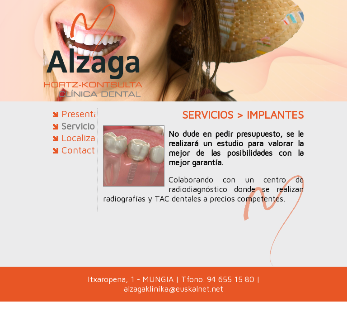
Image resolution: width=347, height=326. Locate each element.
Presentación (88, 113)
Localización (87, 137)
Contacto (80, 149)
